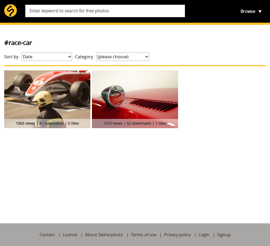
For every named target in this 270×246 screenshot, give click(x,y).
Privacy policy (177, 235)
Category (84, 57)
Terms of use (143, 235)
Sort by (11, 57)
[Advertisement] (135, 169)
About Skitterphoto (104, 235)
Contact (47, 235)
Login (204, 235)
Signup (224, 235)
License (70, 235)
